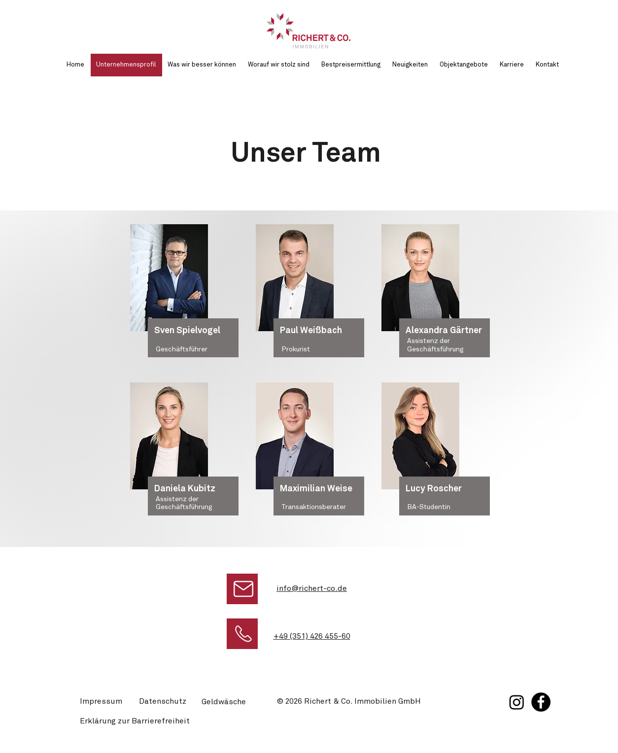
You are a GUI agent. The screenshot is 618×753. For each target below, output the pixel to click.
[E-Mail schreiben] (242, 589)
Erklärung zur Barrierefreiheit (135, 721)
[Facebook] (540, 702)
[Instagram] (516, 702)
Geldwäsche (224, 702)
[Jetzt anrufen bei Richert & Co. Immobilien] (242, 633)
